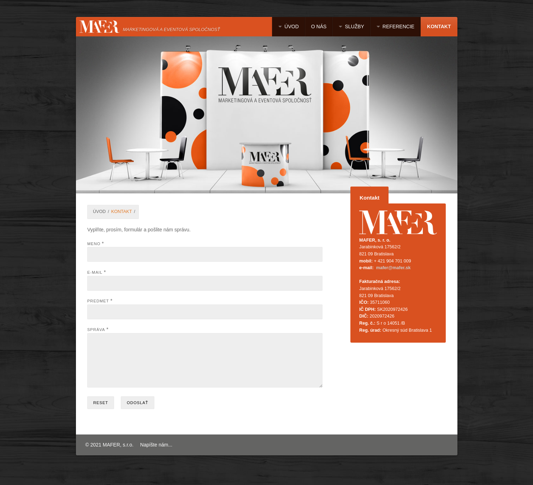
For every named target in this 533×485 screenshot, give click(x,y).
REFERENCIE (398, 26)
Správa (96, 329)
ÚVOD (291, 26)
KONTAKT (439, 26)
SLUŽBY (354, 26)
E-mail (94, 272)
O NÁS (319, 26)
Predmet (98, 301)
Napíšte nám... (156, 453)
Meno (94, 244)
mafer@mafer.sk (393, 267)
